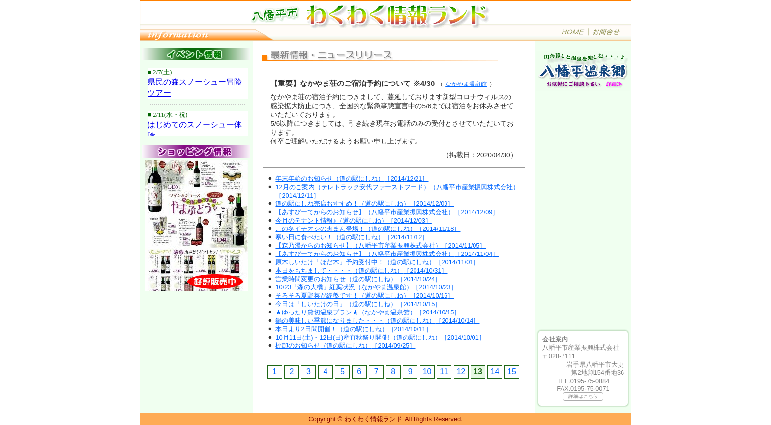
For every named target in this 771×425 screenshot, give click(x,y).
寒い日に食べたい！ (351, 237)
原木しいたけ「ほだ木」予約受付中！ (377, 262)
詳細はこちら (583, 396)
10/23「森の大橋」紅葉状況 (366, 287)
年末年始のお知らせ (351, 178)
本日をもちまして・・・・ (361, 270)
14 (495, 372)
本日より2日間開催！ (353, 329)
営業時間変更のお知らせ (358, 279)
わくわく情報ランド (373, 419)
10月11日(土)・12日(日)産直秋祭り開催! (380, 337)
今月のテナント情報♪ (353, 220)
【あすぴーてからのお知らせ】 (387, 212)
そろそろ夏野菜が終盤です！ (364, 295)
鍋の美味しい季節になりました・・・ (377, 320)
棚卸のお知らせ (345, 345)
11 (444, 372)
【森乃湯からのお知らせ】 (380, 245)
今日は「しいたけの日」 (358, 304)
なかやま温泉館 (466, 84)
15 (511, 372)
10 (427, 372)
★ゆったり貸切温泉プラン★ (367, 312)
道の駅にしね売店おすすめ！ (364, 203)
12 (461, 372)
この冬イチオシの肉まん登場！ (367, 228)
